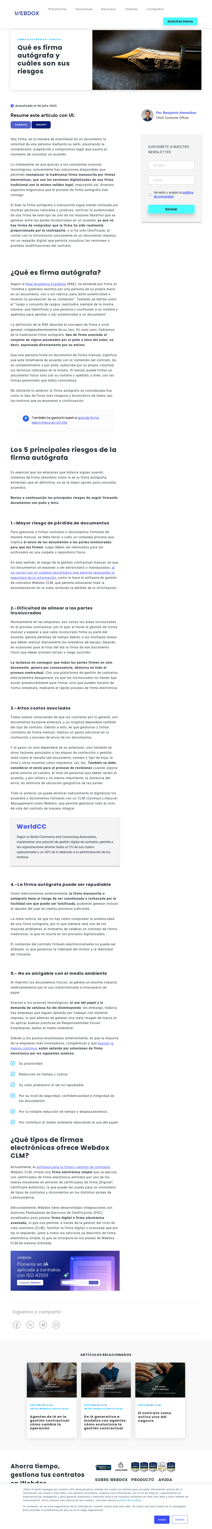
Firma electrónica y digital (39, 39)
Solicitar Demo (180, 21)
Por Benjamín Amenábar (176, 113)
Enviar (171, 209)
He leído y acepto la (173, 194)
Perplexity (21, 124)
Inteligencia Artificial (49, 1408)
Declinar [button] (179, 1519)
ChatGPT (41, 124)
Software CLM (41, 1405)
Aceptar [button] (162, 1519)
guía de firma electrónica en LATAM (65, 420)
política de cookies (130, 1500)
